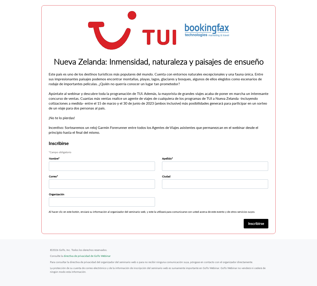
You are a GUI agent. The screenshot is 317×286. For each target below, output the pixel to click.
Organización (56, 194)
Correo (53, 176)
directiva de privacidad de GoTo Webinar (87, 256)
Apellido (167, 158)
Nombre (53, 158)
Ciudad (166, 176)
